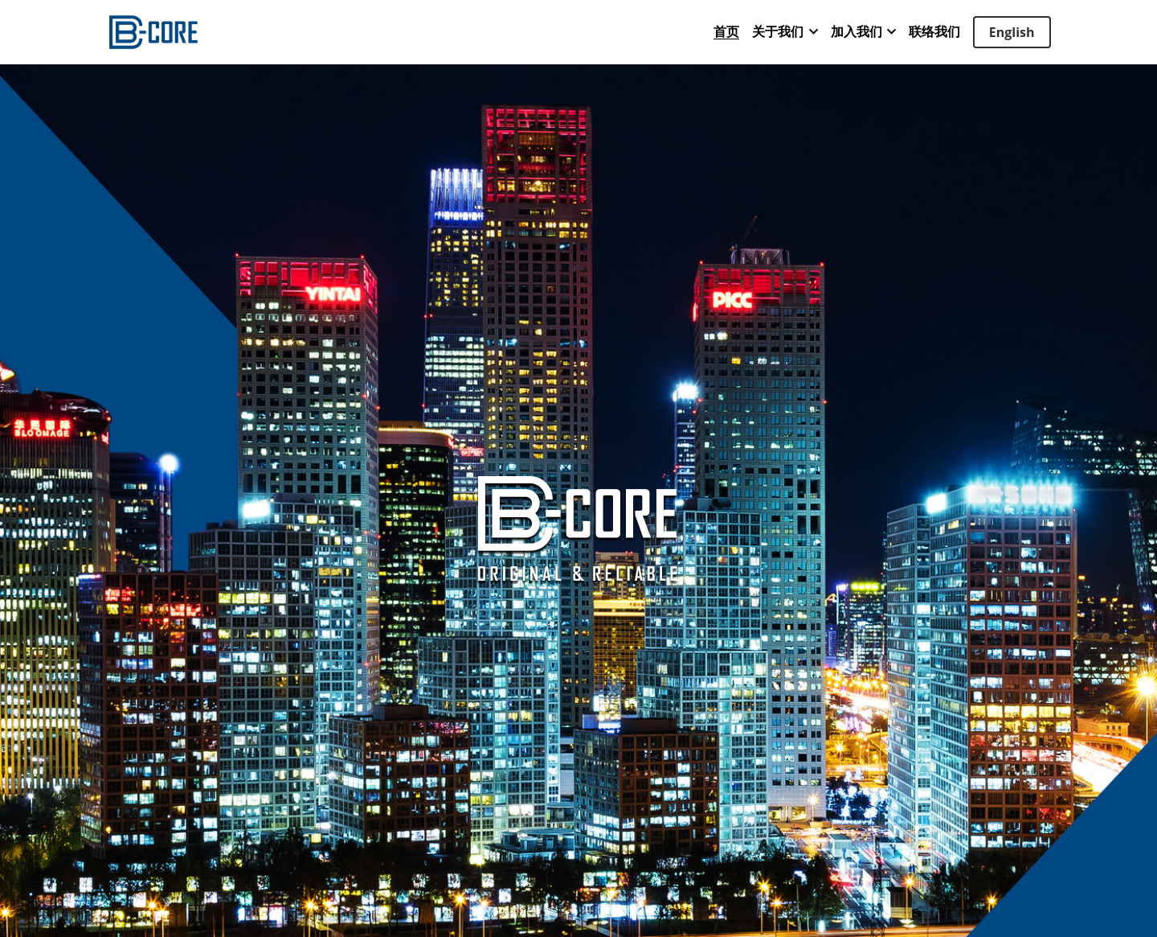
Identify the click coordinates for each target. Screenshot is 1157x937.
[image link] (153, 31)
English (1012, 32)
